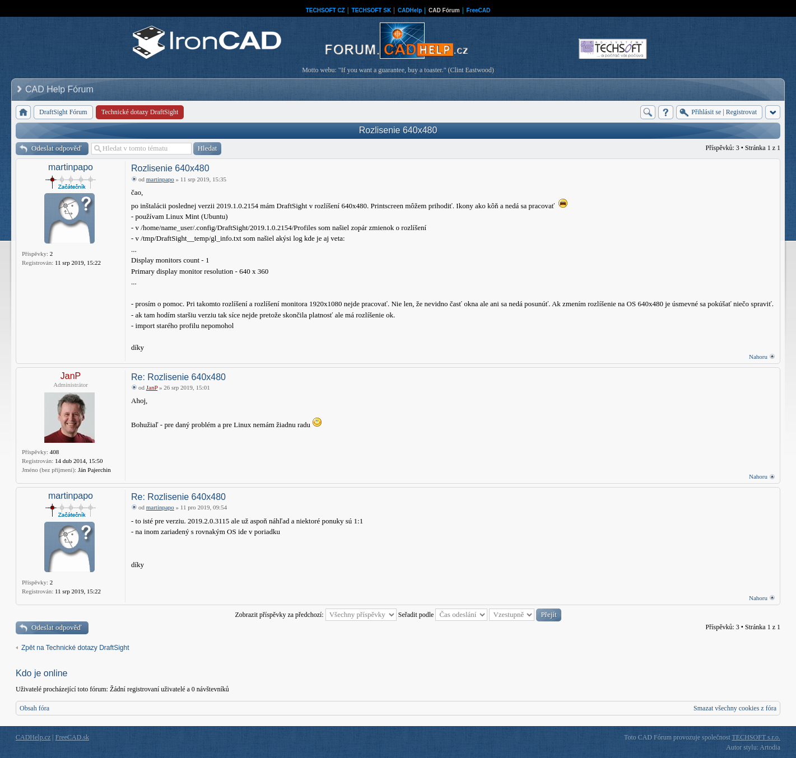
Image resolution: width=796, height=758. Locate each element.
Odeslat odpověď (56, 148)
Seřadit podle (443, 615)
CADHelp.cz (33, 737)
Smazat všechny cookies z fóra (734, 708)
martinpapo (70, 167)
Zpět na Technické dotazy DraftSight (75, 647)
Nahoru (758, 356)
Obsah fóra (34, 708)
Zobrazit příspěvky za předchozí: (315, 615)
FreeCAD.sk (72, 737)
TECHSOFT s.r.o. (756, 737)
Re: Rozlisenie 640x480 (178, 377)
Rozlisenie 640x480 (398, 130)
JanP (70, 376)
